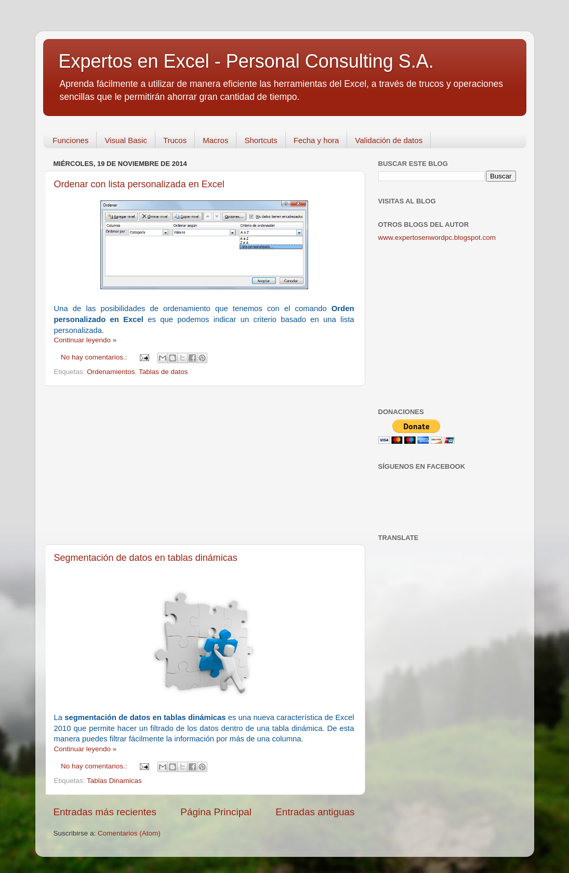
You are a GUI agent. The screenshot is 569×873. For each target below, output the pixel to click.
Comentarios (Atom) (129, 833)
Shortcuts (260, 140)
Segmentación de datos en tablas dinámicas (145, 558)
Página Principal (216, 811)
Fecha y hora (316, 140)
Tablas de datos (163, 372)
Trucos (175, 140)
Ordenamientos (111, 372)
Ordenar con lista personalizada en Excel (139, 184)
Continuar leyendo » (85, 340)
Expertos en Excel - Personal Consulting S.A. (246, 61)
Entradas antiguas (314, 811)
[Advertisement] (204, 465)
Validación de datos (388, 140)
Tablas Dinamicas (114, 781)
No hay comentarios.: (95, 357)
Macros (215, 140)
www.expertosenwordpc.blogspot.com (437, 237)
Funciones (70, 140)
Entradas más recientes (105, 811)
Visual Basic (125, 140)
